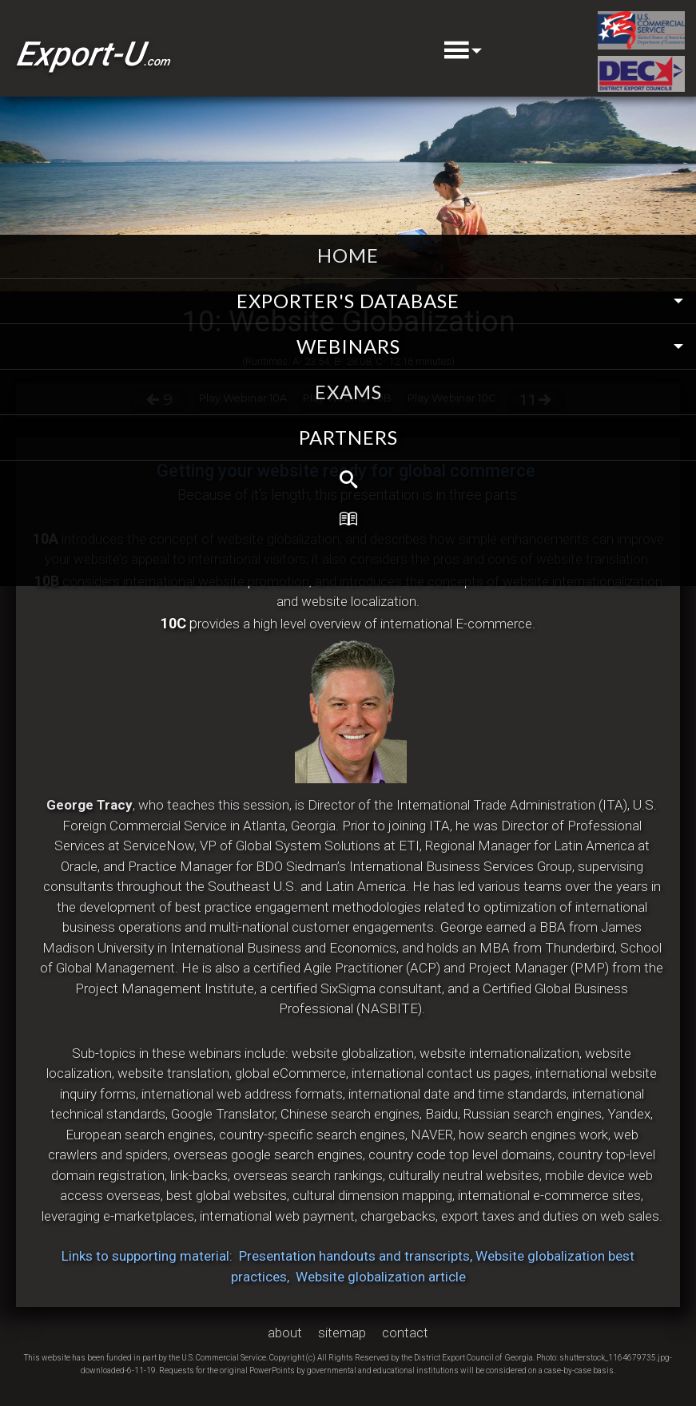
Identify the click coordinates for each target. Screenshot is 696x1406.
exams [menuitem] (348, 391)
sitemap (342, 1333)
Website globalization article (381, 1277)
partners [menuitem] (348, 437)
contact (405, 1333)
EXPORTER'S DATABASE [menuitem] (348, 300)
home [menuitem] (348, 255)
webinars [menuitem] (348, 346)
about (285, 1333)
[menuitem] (348, 480)
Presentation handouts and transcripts (354, 1256)
